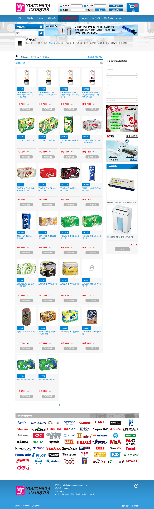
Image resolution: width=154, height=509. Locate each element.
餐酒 (112, 43)
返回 (101, 63)
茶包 (32, 43)
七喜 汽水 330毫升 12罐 (25, 140)
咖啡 (28, 43)
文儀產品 (24, 57)
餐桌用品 (93, 43)
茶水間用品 (35, 57)
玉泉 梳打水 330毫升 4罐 (47, 284)
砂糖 (77, 43)
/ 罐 (27, 343)
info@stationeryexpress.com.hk (75, 485)
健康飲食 (101, 43)
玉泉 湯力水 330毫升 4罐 (69, 284)
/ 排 (27, 104)
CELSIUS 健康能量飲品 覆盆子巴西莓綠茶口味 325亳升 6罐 (91, 95)
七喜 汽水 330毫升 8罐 (46, 140)
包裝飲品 (68, 43)
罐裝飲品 (52, 43)
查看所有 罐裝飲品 (95, 57)
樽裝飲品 (59, 43)
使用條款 (125, 506)
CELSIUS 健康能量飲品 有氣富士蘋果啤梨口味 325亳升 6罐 (25, 95)
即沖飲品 (39, 43)
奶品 (45, 43)
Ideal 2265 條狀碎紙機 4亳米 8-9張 (120, 237)
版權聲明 (135, 506)
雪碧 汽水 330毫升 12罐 (25, 379)
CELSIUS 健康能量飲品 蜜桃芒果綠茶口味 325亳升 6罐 (69, 95)
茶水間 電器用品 (121, 43)
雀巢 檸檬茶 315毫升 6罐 (69, 332)
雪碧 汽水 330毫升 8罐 (46, 379)
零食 (107, 43)
